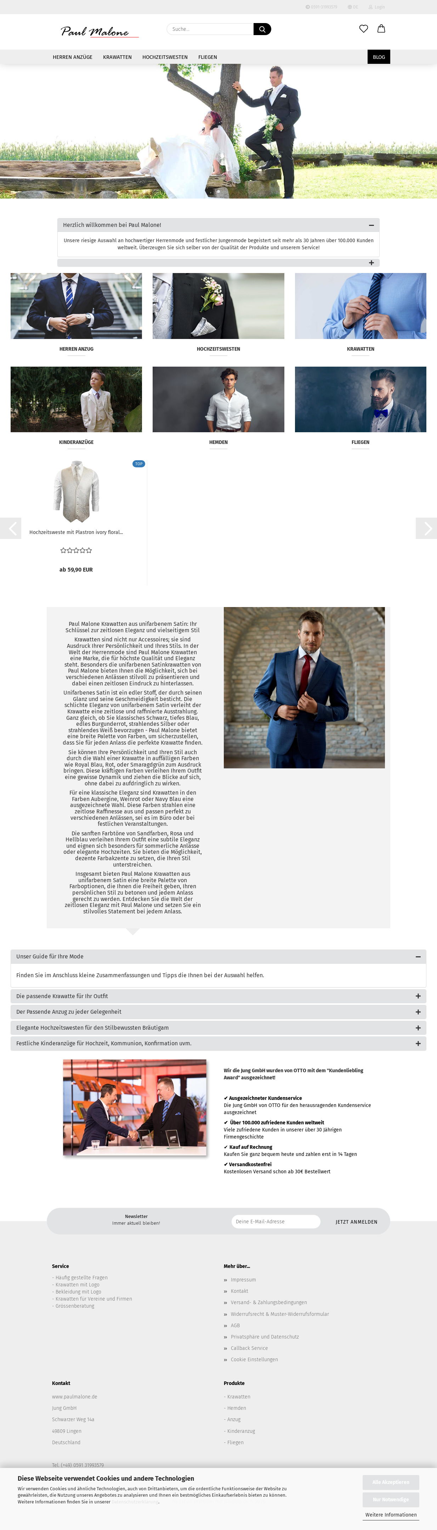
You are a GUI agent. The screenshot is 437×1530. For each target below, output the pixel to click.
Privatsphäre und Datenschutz (265, 1337)
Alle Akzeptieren (391, 1482)
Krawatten (117, 57)
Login (377, 7)
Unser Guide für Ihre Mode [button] (50, 956)
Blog (379, 57)
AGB (235, 1326)
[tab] (218, 225)
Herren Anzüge (72, 57)
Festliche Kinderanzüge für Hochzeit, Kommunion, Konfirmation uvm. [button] (104, 1043)
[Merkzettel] (364, 29)
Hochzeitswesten (165, 57)
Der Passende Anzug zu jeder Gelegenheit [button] (68, 1011)
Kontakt (239, 1291)
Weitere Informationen (391, 1515)
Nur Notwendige (391, 1500)
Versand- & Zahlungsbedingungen (269, 1303)
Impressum (243, 1280)
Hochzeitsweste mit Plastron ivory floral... (76, 532)
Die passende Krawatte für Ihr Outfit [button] (62, 996)
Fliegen (207, 57)
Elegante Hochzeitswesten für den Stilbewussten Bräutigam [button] (92, 1027)
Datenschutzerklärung (135, 1501)
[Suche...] (262, 29)
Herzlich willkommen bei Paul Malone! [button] (112, 225)
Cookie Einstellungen (254, 1360)
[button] (381, 29)
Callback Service (249, 1348)
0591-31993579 (321, 7)
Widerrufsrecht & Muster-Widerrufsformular (280, 1314)
